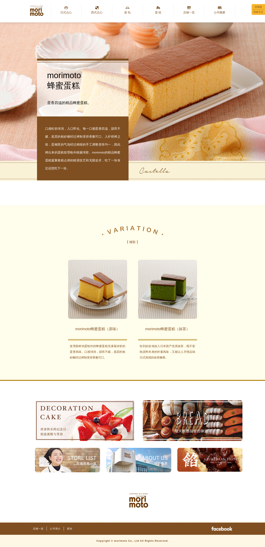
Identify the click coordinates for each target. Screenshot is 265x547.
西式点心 (97, 12)
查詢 (69, 528)
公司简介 (55, 528)
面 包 (127, 12)
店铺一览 (189, 12)
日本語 (258, 6)
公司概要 (219, 12)
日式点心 (66, 12)
